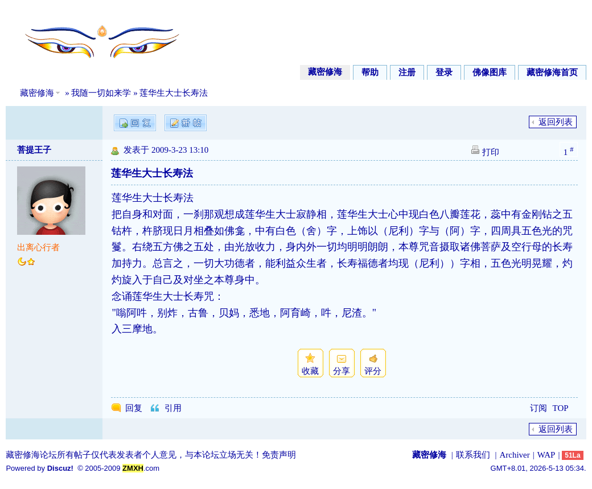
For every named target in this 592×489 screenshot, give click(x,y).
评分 (372, 371)
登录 (444, 72)
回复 (133, 408)
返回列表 (555, 122)
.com (140, 468)
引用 (173, 408)
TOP (561, 408)
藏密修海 (325, 71)
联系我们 (473, 454)
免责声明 (279, 454)
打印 (490, 152)
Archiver (514, 454)
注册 (407, 72)
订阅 (538, 408)
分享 (341, 371)
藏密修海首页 (552, 72)
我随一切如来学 (101, 92)
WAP (546, 454)
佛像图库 (489, 72)
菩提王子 (34, 149)
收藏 (310, 371)
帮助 (370, 72)
